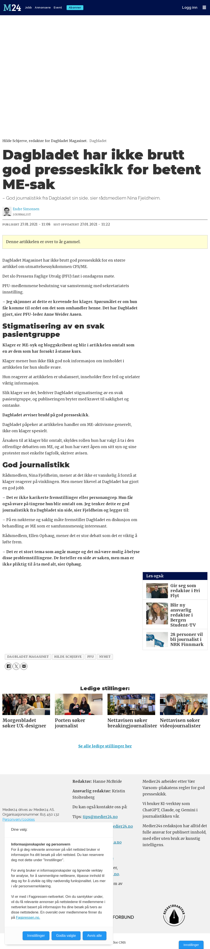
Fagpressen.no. (28, 917)
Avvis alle (94, 935)
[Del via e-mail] (23, 666)
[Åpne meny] (204, 7)
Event (58, 7)
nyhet (105, 657)
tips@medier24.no (100, 816)
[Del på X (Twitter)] (16, 666)
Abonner (75, 7)
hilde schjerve (68, 657)
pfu (90, 657)
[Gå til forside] (12, 7)
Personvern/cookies (18, 819)
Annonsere (43, 7)
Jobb (28, 7)
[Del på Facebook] (8, 666)
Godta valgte (66, 935)
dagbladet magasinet (28, 657)
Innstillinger (191, 945)
